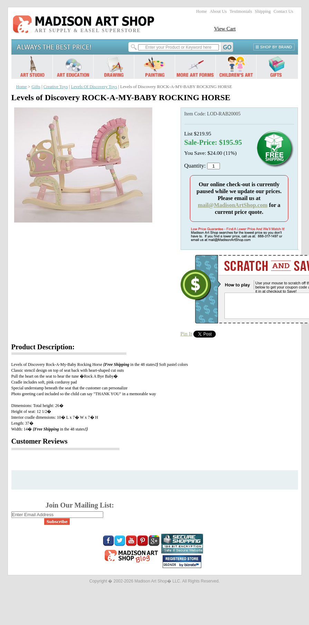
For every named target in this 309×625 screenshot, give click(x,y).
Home (201, 11)
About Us (218, 11)
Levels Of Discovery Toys (94, 86)
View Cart (225, 28)
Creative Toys (56, 86)
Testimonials (241, 11)
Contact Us (283, 11)
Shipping (263, 11)
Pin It (186, 334)
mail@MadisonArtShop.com (233, 205)
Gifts (35, 86)
